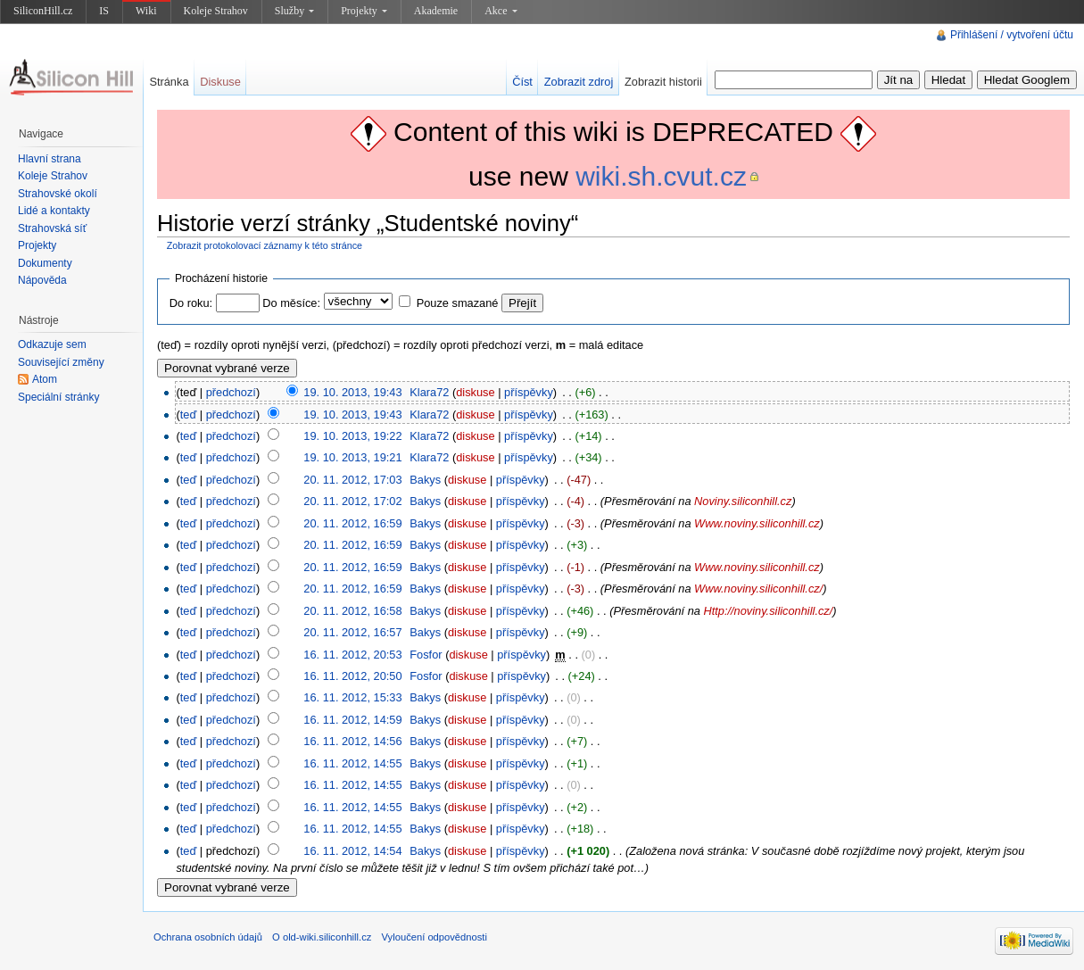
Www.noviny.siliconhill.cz (757, 523)
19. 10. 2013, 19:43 (352, 392)
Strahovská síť (52, 228)
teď (188, 414)
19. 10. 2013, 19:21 (352, 457)
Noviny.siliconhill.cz (742, 501)
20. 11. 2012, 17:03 (352, 479)
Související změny (61, 362)
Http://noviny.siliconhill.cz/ (767, 611)
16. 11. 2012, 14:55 (352, 763)
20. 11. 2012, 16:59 (352, 523)
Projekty (364, 10)
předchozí (231, 392)
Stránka (168, 81)
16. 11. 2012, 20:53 (352, 654)
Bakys (425, 479)
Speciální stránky (58, 397)
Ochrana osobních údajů (207, 937)
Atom (44, 379)
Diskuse (220, 81)
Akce (500, 10)
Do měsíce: (291, 303)
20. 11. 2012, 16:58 (352, 611)
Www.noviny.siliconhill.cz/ (758, 588)
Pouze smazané (458, 303)
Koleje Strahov (216, 10)
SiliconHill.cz (42, 10)
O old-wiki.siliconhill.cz (321, 937)
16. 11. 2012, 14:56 (352, 741)
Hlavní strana (49, 159)
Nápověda (42, 280)
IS (104, 10)
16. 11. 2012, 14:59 (352, 719)
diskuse (475, 392)
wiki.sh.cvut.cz (661, 176)
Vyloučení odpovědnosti (434, 937)
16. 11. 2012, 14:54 (352, 851)
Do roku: (191, 303)
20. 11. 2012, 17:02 (352, 501)
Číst (522, 81)
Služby (294, 10)
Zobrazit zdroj (579, 81)
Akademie (436, 10)
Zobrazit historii (663, 81)
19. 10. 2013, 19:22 (352, 436)
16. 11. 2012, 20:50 (352, 676)
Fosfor (426, 654)
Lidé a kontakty (54, 210)
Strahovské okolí (57, 193)
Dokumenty (45, 263)
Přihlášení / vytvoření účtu (1011, 35)
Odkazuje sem (52, 344)
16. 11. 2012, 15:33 (352, 697)
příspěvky (528, 392)
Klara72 (429, 392)
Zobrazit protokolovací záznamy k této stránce (264, 245)
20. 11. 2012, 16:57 (352, 632)
